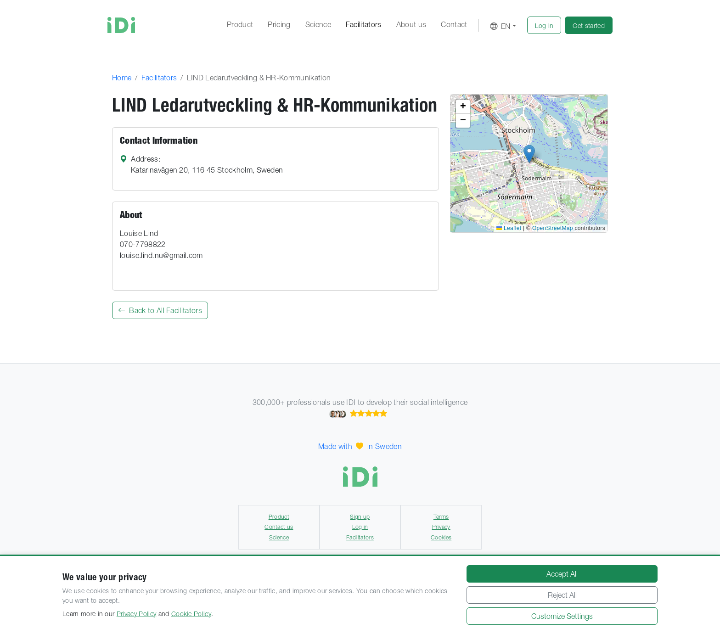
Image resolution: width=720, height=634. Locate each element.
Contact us (278, 526)
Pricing (279, 24)
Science (318, 24)
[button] (544, 25)
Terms (441, 516)
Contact (454, 24)
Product (240, 24)
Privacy (441, 526)
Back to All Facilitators (160, 310)
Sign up (360, 516)
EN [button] (500, 26)
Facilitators (364, 24)
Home (121, 77)
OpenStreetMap (552, 228)
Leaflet (508, 228)
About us (411, 24)
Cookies (441, 537)
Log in (360, 526)
